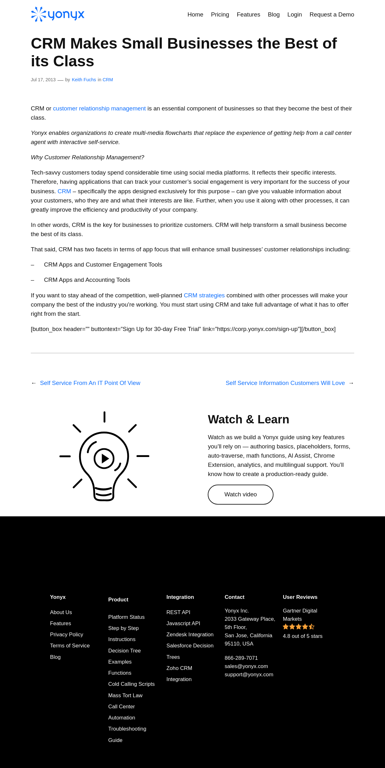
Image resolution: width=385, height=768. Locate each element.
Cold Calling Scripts (131, 684)
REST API (178, 612)
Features (60, 623)
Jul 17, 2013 (43, 79)
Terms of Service (70, 646)
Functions (120, 673)
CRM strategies (204, 295)
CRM (108, 79)
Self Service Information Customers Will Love (285, 383)
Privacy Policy (66, 635)
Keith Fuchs (84, 79)
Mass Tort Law (125, 695)
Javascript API (183, 623)
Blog (55, 657)
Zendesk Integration (189, 635)
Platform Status (126, 617)
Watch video (240, 494)
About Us (61, 612)
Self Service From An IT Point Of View (90, 383)
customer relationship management (99, 108)
